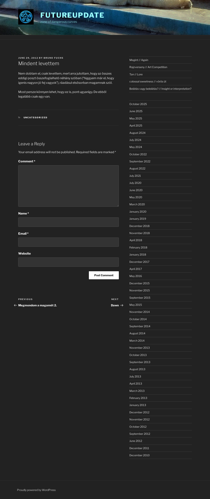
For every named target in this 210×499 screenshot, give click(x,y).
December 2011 (139, 448)
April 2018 (135, 240)
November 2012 (139, 419)
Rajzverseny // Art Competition (148, 67)
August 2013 (137, 369)
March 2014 (137, 340)
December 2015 (139, 283)
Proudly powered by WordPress (36, 490)
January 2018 (137, 254)
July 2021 (135, 175)
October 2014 (138, 319)
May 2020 (135, 197)
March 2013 (137, 390)
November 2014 (139, 311)
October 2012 (137, 426)
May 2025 (135, 118)
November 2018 (139, 233)
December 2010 (139, 455)
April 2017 (135, 268)
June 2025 (135, 111)
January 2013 (137, 405)
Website (24, 253)
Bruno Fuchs (54, 58)
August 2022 (137, 168)
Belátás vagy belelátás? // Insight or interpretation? (160, 88)
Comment (26, 161)
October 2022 (138, 154)
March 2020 (137, 204)
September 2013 (139, 362)
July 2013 (135, 376)
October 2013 (138, 355)
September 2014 (139, 326)
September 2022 (139, 161)
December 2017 (139, 261)
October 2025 (138, 104)
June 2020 (136, 190)
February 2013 (138, 398)
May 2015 (135, 304)
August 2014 (137, 333)
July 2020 (135, 182)
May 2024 (135, 147)
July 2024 (135, 139)
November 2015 (139, 290)
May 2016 (135, 276)
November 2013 (139, 347)
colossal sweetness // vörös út (147, 81)
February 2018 (138, 247)
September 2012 (139, 433)
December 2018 (139, 226)
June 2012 (135, 440)
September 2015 (139, 297)
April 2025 (135, 125)
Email (23, 233)
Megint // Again (138, 60)
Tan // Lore (136, 74)
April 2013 (135, 383)
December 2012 (139, 412)
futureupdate (72, 15)
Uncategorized (36, 117)
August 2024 (137, 132)
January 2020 (137, 211)
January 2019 (137, 218)
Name (23, 213)
